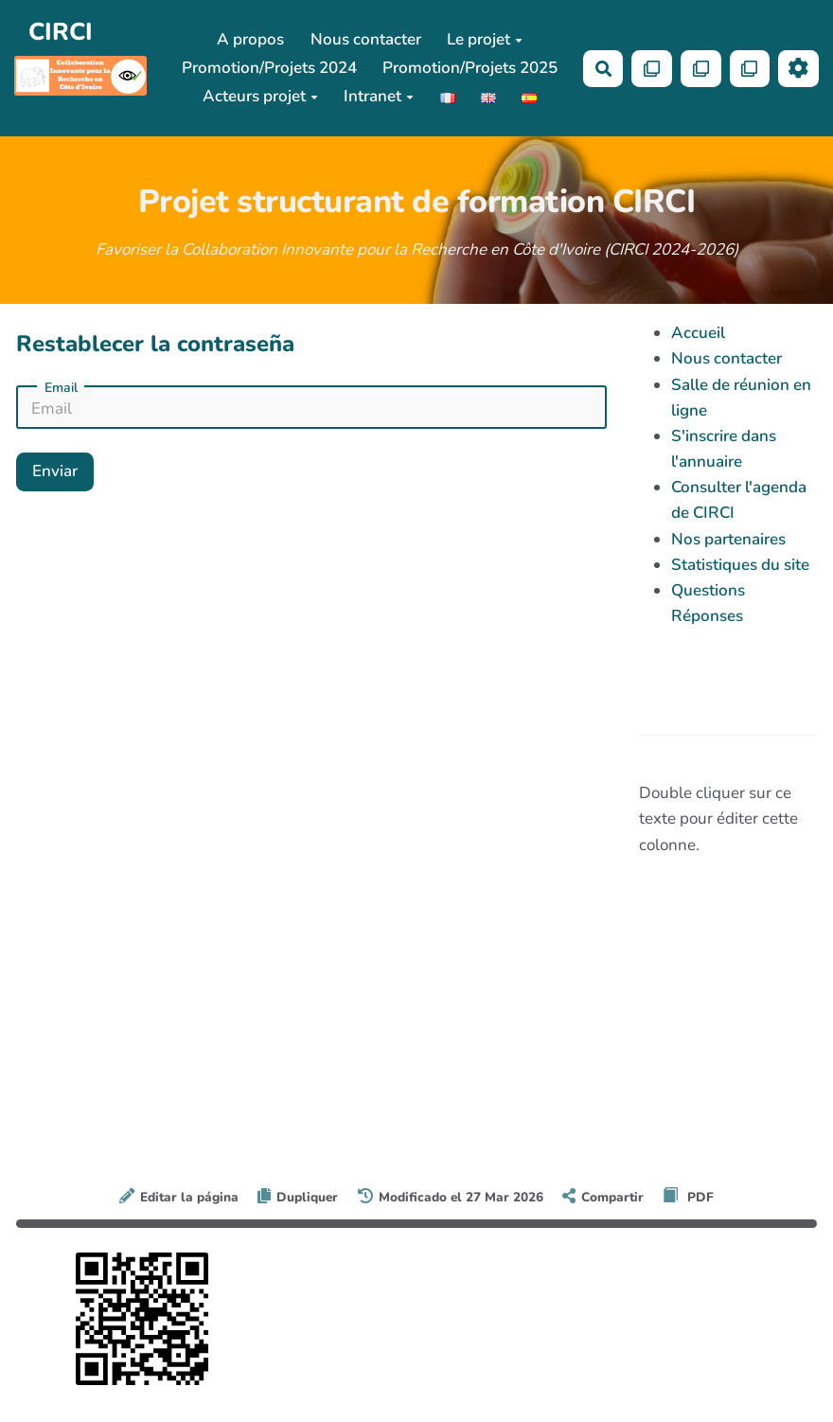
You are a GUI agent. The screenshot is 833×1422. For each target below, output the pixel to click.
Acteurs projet (260, 96)
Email (61, 388)
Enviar (55, 471)
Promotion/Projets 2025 (470, 68)
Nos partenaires (728, 539)
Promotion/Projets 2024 (269, 68)
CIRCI (60, 31)
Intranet (379, 96)
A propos (250, 39)
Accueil (698, 333)
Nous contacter (365, 39)
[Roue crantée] (798, 68)
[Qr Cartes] (651, 68)
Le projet (485, 39)
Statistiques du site (740, 565)
